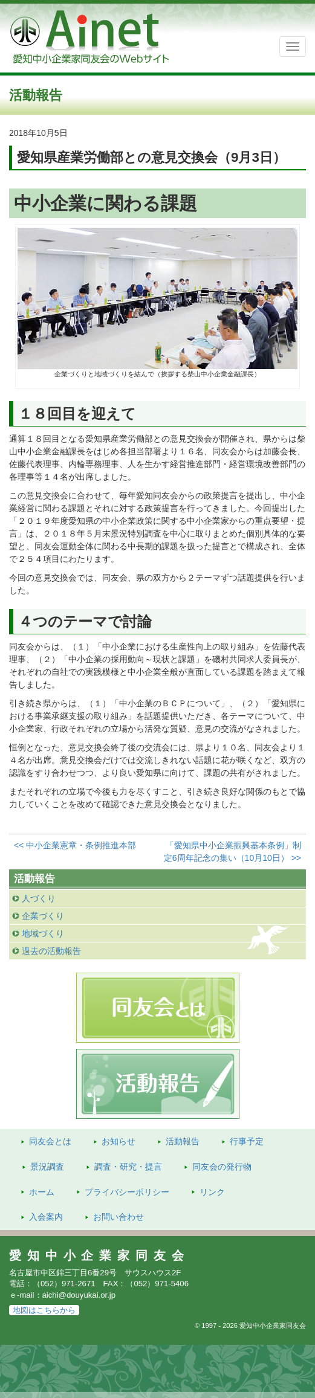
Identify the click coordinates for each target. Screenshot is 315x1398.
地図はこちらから (44, 1310)
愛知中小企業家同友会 (99, 1255)
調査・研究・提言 (128, 1166)
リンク (212, 1192)
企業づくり (43, 916)
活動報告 (183, 1141)
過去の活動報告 (51, 951)
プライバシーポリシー (127, 1192)
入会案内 (46, 1217)
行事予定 (247, 1141)
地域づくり (43, 933)
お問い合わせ (118, 1217)
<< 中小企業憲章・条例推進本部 (75, 845)
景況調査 (47, 1166)
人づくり (39, 898)
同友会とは (50, 1141)
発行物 (222, 1166)
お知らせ (118, 1141)
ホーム (41, 1192)
